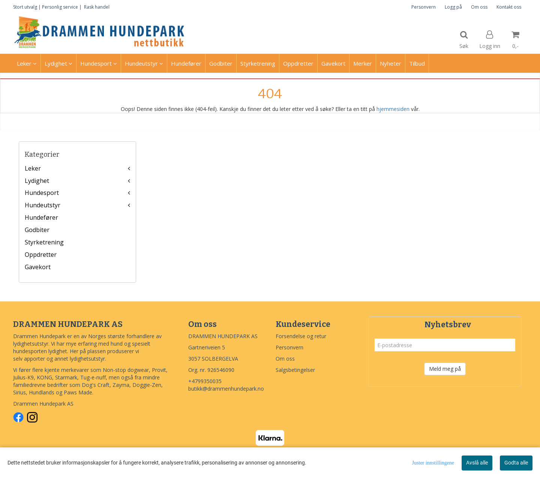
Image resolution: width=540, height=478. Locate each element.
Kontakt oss (508, 7)
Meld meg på (445, 368)
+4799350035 (205, 381)
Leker (33, 168)
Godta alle (516, 463)
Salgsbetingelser (295, 369)
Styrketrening (44, 242)
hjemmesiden (393, 108)
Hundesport (42, 193)
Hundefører (41, 217)
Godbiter (37, 230)
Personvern (423, 7)
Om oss (479, 7)
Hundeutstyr (42, 205)
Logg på (453, 7)
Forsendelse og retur (301, 336)
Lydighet (37, 181)
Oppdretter (41, 254)
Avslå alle (477, 463)
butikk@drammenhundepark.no (226, 388)
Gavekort (38, 267)
